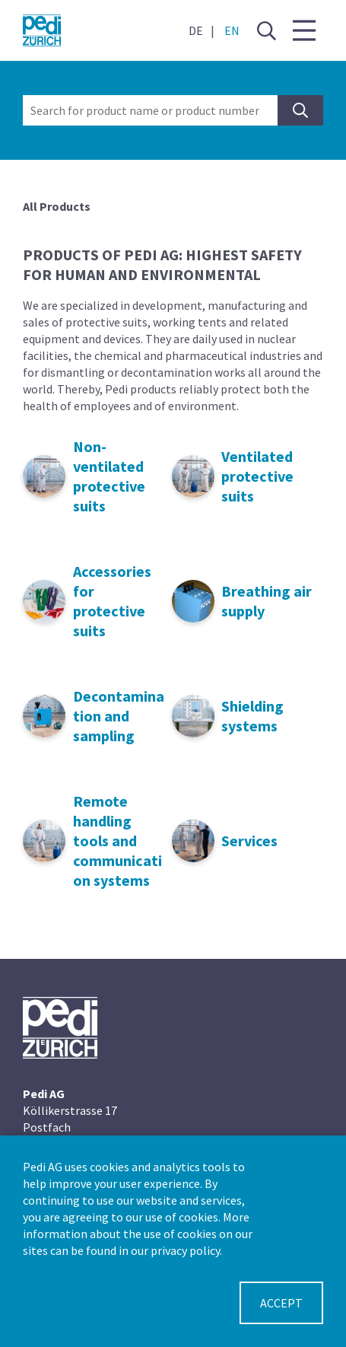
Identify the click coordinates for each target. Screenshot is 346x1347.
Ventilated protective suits (257, 476)
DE (196, 30)
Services (249, 840)
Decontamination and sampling (118, 715)
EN (232, 30)
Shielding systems (252, 715)
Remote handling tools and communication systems (117, 840)
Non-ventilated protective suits (109, 476)
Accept (281, 1302)
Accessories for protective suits (112, 601)
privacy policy (185, 1250)
